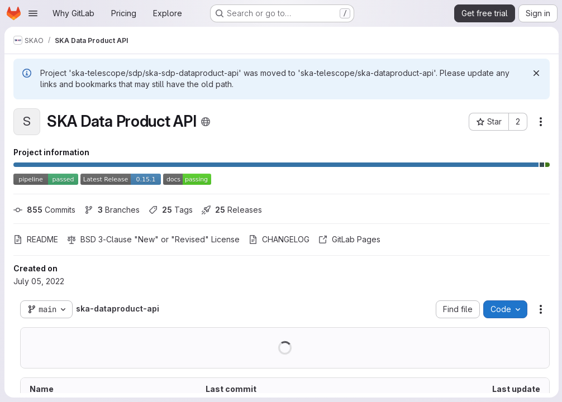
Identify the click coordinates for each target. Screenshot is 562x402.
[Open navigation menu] (33, 13)
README (35, 239)
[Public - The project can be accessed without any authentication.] (205, 121)
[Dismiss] (535, 73)
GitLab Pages (349, 239)
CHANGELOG (279, 239)
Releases (232, 209)
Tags (171, 209)
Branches (112, 209)
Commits (44, 209)
